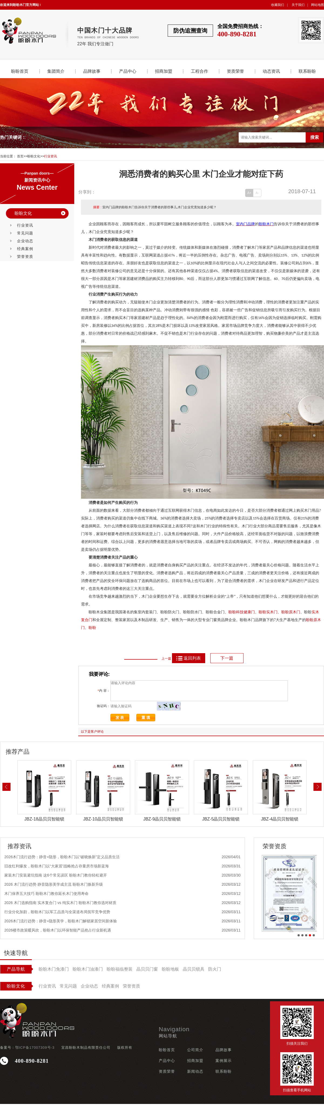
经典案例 (25, 249)
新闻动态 (195, 1075)
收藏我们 (277, 5)
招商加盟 (163, 71)
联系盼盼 (307, 71)
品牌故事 (91, 71)
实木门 (272, 612)
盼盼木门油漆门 (88, 973)
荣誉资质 (25, 256)
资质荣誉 (235, 71)
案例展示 (223, 1064)
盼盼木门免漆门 (54, 973)
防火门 (214, 973)
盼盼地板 (170, 973)
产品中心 (127, 71)
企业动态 (25, 241)
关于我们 (298, 5)
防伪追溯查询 (190, 30)
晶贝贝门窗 (147, 973)
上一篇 (166, 658)
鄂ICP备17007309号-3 (35, 1052)
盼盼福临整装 (120, 973)
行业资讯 (50, 156)
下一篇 (226, 658)
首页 (20, 156)
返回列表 (188, 658)
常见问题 (25, 233)
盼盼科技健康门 (241, 612)
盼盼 (262, 612)
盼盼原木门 (290, 612)
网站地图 (317, 5)
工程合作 (199, 71)
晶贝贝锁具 (193, 973)
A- (257, 193)
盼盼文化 (33, 156)
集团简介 (56, 71)
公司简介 (195, 1054)
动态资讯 (271, 71)
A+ (249, 193)
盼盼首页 (19, 71)
